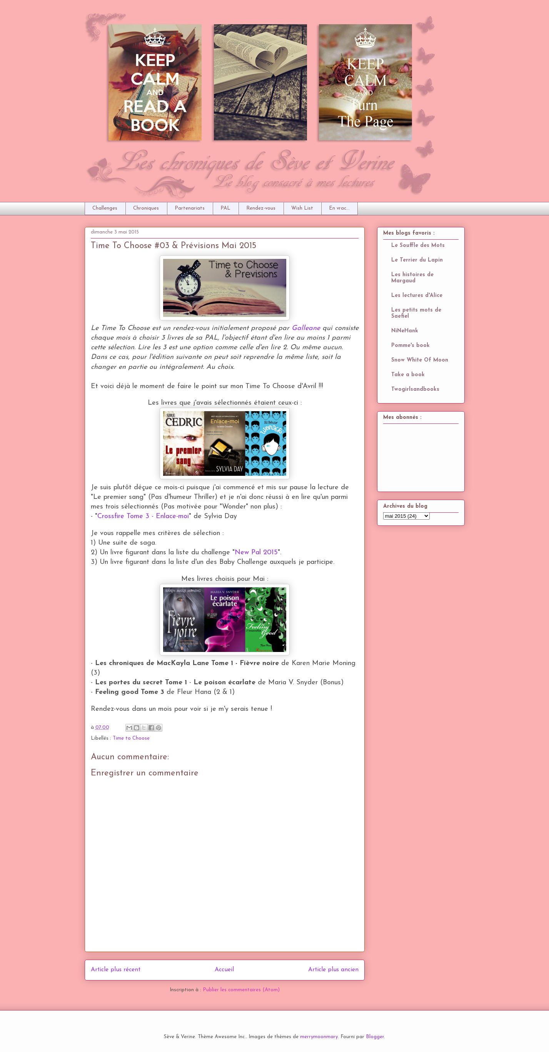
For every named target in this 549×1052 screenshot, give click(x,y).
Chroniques (146, 208)
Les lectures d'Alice (416, 295)
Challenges (104, 208)
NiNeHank (404, 331)
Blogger (375, 1036)
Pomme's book (410, 345)
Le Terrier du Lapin (417, 260)
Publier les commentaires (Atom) (241, 989)
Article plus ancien (333, 970)
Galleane (306, 328)
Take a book (408, 375)
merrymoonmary (319, 1036)
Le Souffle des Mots (418, 245)
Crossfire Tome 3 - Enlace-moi (143, 516)
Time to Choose (131, 738)
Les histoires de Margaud (412, 278)
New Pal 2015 (256, 552)
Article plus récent (115, 970)
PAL (225, 208)
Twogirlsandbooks (415, 389)
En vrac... (339, 208)
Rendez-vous (260, 208)
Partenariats (190, 208)
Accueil (224, 970)
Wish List (302, 208)
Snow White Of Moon (419, 360)
